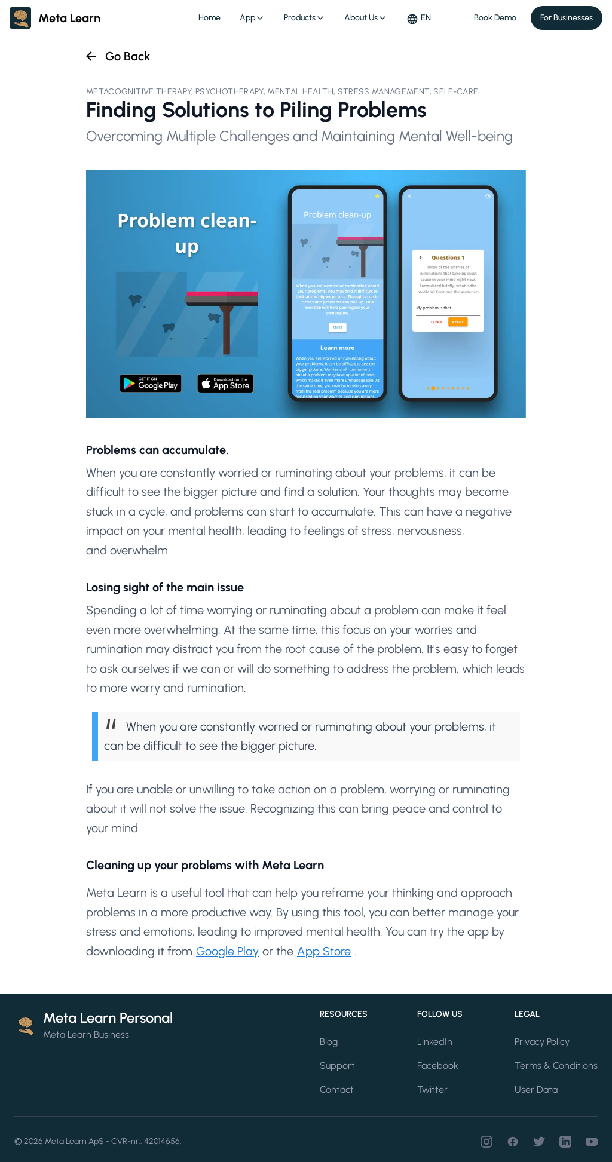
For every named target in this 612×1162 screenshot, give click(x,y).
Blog (329, 1041)
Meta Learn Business (86, 1034)
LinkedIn (434, 1041)
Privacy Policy (542, 1041)
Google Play (227, 951)
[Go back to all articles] (116, 56)
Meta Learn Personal (108, 1017)
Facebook (437, 1065)
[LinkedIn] (565, 1142)
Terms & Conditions (556, 1065)
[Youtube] (592, 1142)
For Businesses (566, 18)
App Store (324, 951)
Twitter (432, 1089)
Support (337, 1065)
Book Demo (495, 18)
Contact (337, 1089)
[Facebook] (513, 1142)
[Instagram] (486, 1142)
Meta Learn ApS (74, 1141)
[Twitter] (539, 1142)
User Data (536, 1089)
